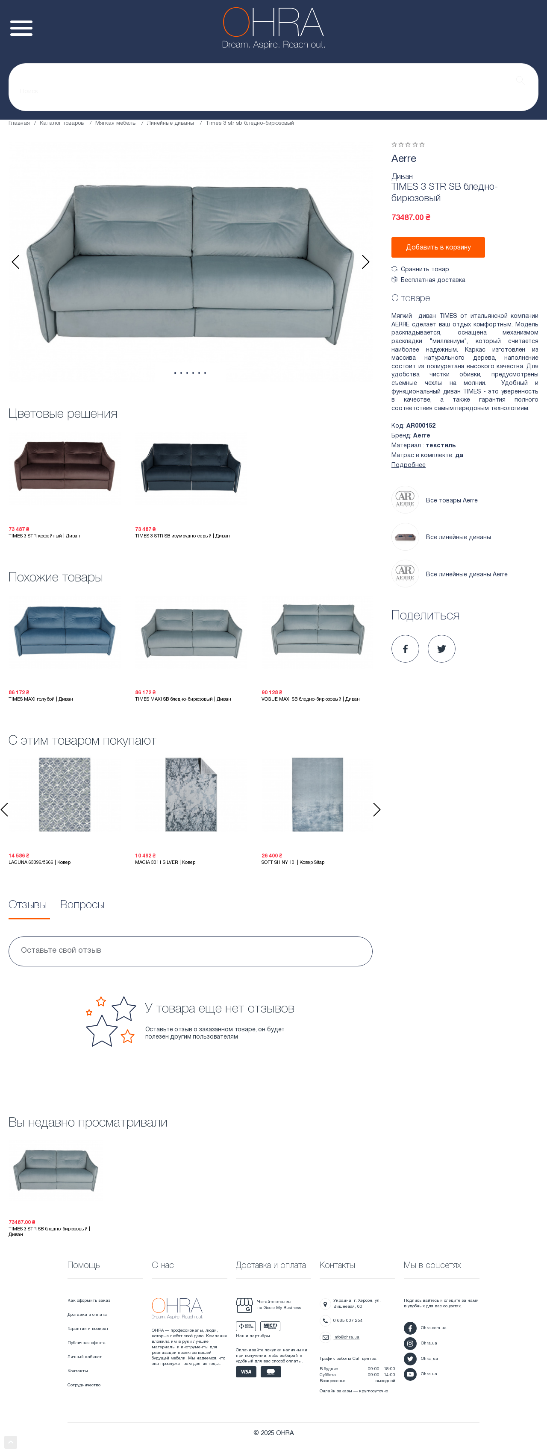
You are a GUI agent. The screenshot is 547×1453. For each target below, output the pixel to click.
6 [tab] (205, 373)
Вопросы (82, 905)
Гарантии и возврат (88, 1329)
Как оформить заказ (89, 1301)
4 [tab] (193, 373)
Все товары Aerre (434, 501)
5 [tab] (199, 373)
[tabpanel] (191, 262)
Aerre (403, 159)
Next (366, 262)
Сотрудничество (84, 1385)
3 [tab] (187, 373)
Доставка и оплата (87, 1315)
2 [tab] (181, 373)
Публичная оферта (87, 1343)
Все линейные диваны (441, 538)
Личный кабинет (85, 1357)
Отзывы (28, 905)
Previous (15, 262)
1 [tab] (175, 373)
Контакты (78, 1371)
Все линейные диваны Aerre (449, 575)
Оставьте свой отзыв (61, 950)
